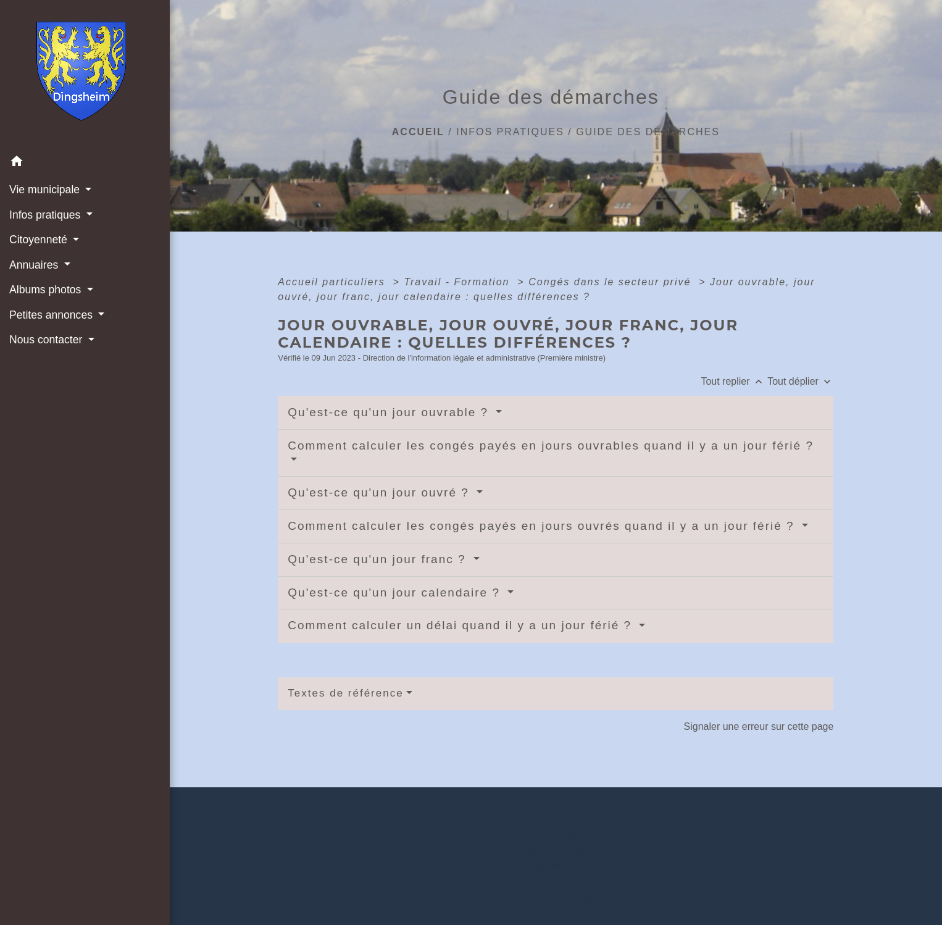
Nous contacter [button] (47, 339)
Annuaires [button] (35, 265)
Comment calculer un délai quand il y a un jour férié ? (462, 625)
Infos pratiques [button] (46, 215)
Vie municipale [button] (46, 189)
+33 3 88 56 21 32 (556, 881)
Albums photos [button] (46, 289)
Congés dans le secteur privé (611, 282)
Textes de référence (345, 693)
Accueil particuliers (333, 282)
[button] (84, 163)
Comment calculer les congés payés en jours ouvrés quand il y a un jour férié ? (543, 525)
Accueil (418, 132)
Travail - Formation (459, 282)
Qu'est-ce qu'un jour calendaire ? (396, 592)
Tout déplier (800, 381)
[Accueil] (84, 75)
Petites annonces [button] (52, 315)
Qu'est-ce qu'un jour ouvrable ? (390, 412)
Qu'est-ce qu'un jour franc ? (379, 559)
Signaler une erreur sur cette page (759, 726)
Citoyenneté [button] (39, 239)
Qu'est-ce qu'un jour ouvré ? (380, 492)
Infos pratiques (510, 132)
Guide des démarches (648, 132)
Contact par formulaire (555, 900)
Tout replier (734, 381)
